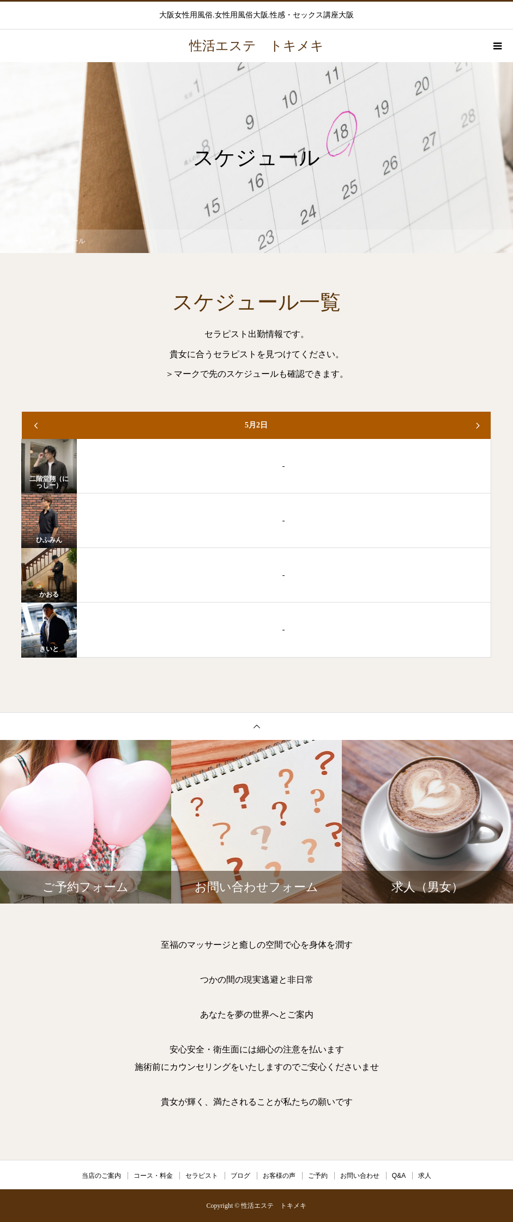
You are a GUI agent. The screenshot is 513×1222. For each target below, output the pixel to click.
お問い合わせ (359, 1175)
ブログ (240, 1175)
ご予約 (318, 1175)
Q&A (399, 1175)
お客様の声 (279, 1175)
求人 (424, 1175)
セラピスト (201, 1175)
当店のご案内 (101, 1175)
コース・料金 (153, 1175)
